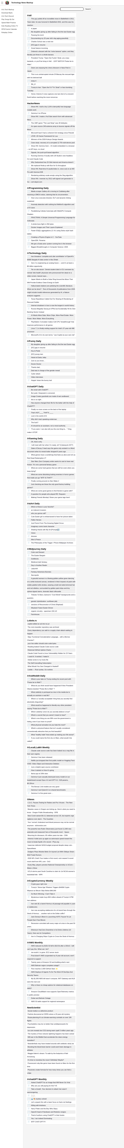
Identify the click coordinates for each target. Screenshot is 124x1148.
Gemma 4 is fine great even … (42, 793)
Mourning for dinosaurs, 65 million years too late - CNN (48, 835)
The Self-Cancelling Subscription (39, 663)
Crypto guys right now (39, 884)
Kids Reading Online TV (9, 26)
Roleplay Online (6, 32)
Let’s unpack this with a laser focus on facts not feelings (51, 1102)
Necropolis (35, 575)
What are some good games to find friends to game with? (52, 491)
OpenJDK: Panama (38, 240)
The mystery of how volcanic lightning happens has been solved (51, 1034)
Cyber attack (35, 374)
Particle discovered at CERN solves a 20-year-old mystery (49, 1014)
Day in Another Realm (39, 565)
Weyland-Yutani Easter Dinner (42, 608)
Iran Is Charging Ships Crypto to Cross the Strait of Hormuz (52, 936)
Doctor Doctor (36, 364)
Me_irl (33, 84)
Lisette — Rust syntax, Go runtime (40, 670)
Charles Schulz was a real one (42, 42)
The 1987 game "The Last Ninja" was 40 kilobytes (49, 123)
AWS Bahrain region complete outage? (45, 965)
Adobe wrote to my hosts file (38, 660)
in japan (34, 28)
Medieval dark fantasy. (39, 562)
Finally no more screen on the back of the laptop (48, 409)
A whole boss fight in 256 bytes (42, 224)
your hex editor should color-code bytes (42, 643)
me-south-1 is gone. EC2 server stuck (45, 952)
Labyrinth (34, 569)
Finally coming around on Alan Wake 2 (45, 481)
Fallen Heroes (36, 520)
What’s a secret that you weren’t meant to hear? (48, 715)
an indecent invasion (38, 510)
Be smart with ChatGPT (39, 390)
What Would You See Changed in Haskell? (43, 666)
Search (88, 9)
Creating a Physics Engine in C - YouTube (46, 237)
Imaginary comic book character (42, 526)
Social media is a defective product (40, 1011)
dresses (34, 536)
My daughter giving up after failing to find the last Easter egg (53, 32)
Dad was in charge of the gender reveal (45, 370)
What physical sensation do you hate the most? (48, 725)
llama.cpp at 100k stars (39, 774)
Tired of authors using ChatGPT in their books (47, 1115)
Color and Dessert (37, 552)
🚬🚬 (33, 1096)
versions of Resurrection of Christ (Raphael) (47, 605)
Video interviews (37, 377)
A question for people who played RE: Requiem (48, 494)
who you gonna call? (38, 513)
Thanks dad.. (36, 367)
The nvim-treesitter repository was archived (43, 627)
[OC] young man (37, 354)
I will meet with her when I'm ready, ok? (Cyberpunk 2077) (52, 445)
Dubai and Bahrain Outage (41, 998)
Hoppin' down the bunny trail (41, 380)
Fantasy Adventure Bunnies (41, 572)
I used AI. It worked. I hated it (38, 656)
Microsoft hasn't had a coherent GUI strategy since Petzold (52, 133)
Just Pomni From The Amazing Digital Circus (47, 523)
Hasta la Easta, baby (38, 357)
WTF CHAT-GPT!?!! (38, 1122)
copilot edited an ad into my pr (39, 624)
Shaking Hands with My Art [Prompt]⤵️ (45, 530)
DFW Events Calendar (9, 29)
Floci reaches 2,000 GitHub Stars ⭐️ (44, 969)
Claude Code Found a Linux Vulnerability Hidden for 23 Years (50, 653)
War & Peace (36, 539)
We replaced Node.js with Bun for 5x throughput (48, 165)
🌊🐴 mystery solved (39, 1099)
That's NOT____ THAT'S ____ (42, 413)
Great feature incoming (39, 48)
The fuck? (34, 422)
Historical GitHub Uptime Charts (39, 650)
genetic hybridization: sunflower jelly (44, 601)
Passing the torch (37, 35)
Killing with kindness (38, 1105)
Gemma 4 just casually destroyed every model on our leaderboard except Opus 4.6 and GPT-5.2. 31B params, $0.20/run (48, 780)
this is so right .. (36, 400)
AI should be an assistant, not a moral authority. (48, 426)
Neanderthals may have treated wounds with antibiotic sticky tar (51, 1044)
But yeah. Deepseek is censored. (43, 393)
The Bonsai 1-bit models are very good (45, 787)
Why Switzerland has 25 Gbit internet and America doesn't (52, 162)
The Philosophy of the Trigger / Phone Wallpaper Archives (52, 543)
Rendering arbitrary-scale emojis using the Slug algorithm (52, 175)
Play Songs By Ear (7, 19)
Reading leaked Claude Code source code (43, 647)
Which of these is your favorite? (42, 507)
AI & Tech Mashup (7, 9)
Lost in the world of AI (39, 416)
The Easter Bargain (38, 555)
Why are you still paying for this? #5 (44, 1086)
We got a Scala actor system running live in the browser (51, 244)
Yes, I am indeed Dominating (41, 1118)
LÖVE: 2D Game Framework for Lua (44, 136)
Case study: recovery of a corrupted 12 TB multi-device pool (53, 143)
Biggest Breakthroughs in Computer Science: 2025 (49, 247)
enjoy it (33, 81)
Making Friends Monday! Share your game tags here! (50, 497)
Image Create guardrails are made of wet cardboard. (50, 396)
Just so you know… (38, 361)
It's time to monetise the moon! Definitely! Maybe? (46, 1060)
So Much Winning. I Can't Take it (43, 894)
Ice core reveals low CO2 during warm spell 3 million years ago (50, 1030)
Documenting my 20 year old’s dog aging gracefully (49, 38)
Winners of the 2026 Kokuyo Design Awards (47, 139)
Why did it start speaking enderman (44, 419)
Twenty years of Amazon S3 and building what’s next (50, 962)
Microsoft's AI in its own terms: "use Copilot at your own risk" (53, 335)
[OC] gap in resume (38, 45)
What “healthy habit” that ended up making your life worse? (52, 735)
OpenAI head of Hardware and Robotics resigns (48, 1112)
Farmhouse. (35, 614)
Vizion (33, 533)
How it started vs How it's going (42, 770)
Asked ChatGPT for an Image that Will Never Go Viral (50, 1082)
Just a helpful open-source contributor (45, 767)
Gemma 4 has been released (41, 757)
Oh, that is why (36, 442)
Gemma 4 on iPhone (38, 113)
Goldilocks (35, 559)
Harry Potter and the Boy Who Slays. (44, 1109)
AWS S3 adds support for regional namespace (48, 1001)
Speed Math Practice (8, 22)
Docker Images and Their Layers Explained (47, 227)
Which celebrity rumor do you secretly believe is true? (50, 712)
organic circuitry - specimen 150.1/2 (44, 611)
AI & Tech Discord (7, 16)
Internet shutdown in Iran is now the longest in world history (52, 305)
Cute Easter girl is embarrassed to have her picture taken (52, 517)
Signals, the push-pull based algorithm (45, 152)
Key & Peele (35, 351)
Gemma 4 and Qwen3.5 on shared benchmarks (48, 790)
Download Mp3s (7, 13)
